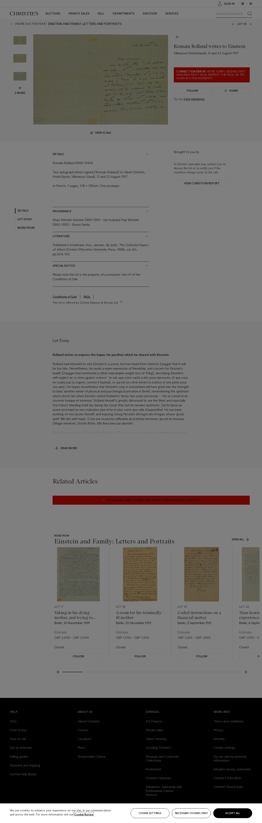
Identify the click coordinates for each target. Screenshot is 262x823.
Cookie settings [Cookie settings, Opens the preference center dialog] (150, 813)
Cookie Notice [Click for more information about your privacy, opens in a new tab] (83, 814)
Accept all (232, 813)
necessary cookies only (191, 813)
